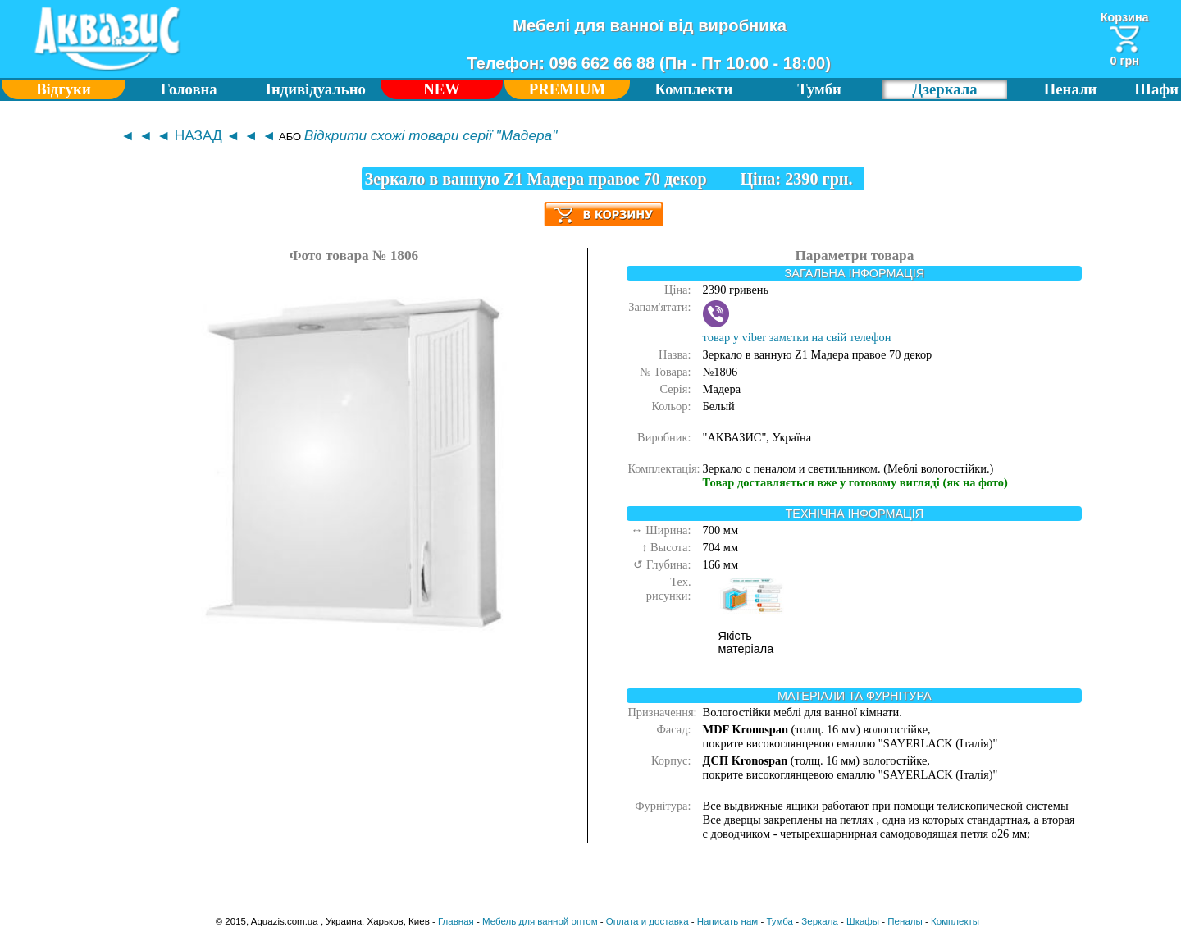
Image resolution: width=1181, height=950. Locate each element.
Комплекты (955, 921)
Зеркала (819, 921)
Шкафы (862, 921)
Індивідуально (316, 89)
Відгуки (63, 89)
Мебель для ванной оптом (540, 921)
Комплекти (694, 89)
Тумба (779, 921)
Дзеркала (944, 89)
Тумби (819, 89)
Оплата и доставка (647, 921)
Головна (189, 89)
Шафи (1156, 89)
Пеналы (904, 921)
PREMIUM (567, 89)
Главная (456, 921)
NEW (441, 89)
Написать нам (727, 921)
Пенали (1070, 89)
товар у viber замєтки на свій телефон (797, 330)
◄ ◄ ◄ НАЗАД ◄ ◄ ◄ (198, 135)
